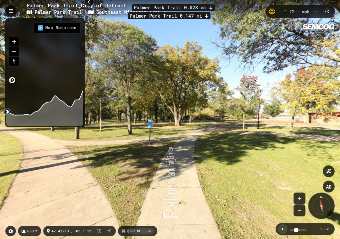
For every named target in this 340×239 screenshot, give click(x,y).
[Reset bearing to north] (14, 61)
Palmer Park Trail (56, 12)
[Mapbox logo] (12, 80)
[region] (44, 53)
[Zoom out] (14, 51)
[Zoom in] (14, 41)
